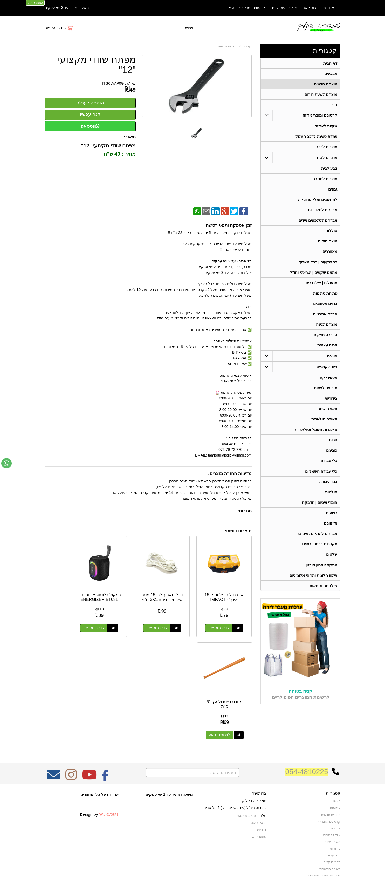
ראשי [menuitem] (336, 771)
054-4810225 (306, 742)
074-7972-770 (246, 786)
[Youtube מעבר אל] (89, 748)
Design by (99, 784)
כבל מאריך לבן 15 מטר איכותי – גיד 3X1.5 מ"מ (175, 590)
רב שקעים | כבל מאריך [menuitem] (318, 266)
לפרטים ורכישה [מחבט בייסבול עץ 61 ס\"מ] (62, 619)
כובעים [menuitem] (331, 458)
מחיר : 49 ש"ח (120, 154)
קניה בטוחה (300, 701)
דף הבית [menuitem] (330, 63)
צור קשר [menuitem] (309, 7)
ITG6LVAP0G (113, 83)
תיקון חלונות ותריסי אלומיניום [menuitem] (314, 585)
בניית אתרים (170, 875)
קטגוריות (325, 50)
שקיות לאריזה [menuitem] (325, 127)
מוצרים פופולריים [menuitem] (284, 7)
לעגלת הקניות (56, 28)
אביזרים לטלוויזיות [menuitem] (322, 212)
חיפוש (189, 27)
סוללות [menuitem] (331, 234)
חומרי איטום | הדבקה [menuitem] (319, 511)
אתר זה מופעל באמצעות (192, 875)
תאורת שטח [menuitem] (327, 415)
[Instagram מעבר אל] (71, 748)
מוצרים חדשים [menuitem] (325, 84)
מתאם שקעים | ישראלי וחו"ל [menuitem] (314, 276)
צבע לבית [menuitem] (329, 170)
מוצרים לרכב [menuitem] (326, 148)
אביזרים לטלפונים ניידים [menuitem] (318, 223)
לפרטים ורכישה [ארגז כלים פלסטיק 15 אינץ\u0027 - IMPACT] (223, 619)
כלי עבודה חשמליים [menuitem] (321, 479)
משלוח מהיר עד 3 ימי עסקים (67, 7)
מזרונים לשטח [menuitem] (325, 394)
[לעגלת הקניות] (59, 28)
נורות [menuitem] (333, 447)
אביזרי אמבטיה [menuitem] (325, 319)
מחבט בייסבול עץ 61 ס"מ (67, 588)
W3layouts (109, 784)
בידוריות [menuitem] (331, 405)
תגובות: (244, 510)
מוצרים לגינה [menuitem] (326, 330)
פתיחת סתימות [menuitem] (325, 298)
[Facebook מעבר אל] (105, 748)
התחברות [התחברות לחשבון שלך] (35, 3)
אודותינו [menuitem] (328, 7)
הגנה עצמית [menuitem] (327, 351)
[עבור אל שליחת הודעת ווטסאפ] (6, 463)
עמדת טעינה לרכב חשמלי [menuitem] (316, 138)
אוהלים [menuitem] (331, 361)
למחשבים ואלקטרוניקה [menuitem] (317, 202)
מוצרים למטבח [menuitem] (324, 181)
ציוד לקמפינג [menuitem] (326, 372)
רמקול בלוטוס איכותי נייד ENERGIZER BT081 (121, 592)
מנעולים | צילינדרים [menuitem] (322, 287)
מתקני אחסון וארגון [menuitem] (322, 575)
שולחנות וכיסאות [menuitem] (323, 596)
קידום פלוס (184, 875)
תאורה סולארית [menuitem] (324, 426)
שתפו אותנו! (258, 806)
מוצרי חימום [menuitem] (327, 244)
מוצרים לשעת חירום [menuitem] (321, 95)
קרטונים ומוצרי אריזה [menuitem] (247, 7)
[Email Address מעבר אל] (53, 748)
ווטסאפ (90, 126)
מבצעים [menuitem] (330, 74)
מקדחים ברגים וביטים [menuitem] (320, 554)
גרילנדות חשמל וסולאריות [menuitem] (316, 436)
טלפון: (261, 786)
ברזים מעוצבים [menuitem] (325, 308)
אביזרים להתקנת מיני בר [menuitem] (317, 543)
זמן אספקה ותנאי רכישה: (228, 225)
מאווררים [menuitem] (329, 255)
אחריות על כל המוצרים (99, 765)
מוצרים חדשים (227, 46)
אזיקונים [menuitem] (330, 532)
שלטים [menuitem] (331, 564)
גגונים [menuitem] (332, 191)
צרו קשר (259, 763)
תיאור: (130, 136)
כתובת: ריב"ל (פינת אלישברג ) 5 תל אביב (235, 778)
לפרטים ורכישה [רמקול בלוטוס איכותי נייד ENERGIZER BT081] (116, 619)
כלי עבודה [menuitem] (329, 468)
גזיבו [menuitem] (333, 106)
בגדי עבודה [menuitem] (328, 490)
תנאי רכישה (258, 793)
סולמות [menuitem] (331, 500)
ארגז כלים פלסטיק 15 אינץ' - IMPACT (228, 588)
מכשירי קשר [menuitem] (327, 383)
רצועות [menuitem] (331, 522)
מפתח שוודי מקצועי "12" (97, 65)
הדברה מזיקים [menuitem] (325, 340)
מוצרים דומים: (238, 530)
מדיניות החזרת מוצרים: (230, 473)
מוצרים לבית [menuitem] (327, 159)
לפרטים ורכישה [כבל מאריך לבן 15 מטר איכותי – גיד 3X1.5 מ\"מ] (169, 619)
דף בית (247, 46)
